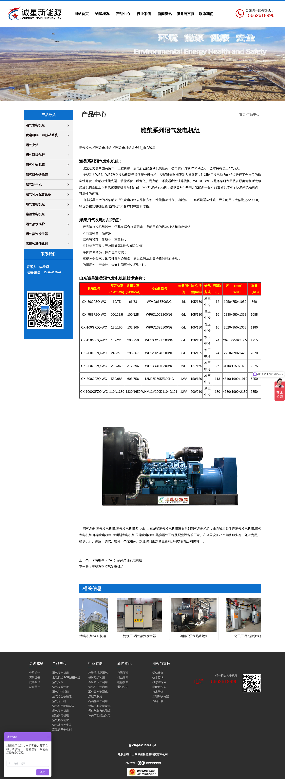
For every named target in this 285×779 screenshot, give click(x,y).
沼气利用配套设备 (38, 194)
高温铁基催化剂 (37, 244)
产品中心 (123, 14)
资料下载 (157, 701)
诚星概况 (102, 14)
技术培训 (157, 691)
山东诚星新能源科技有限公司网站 (176, 541)
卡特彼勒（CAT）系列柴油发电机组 (117, 560)
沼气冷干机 (34, 184)
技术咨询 (157, 677)
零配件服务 (159, 686)
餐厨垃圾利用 (96, 677)
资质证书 (34, 677)
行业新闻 (122, 677)
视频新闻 (122, 682)
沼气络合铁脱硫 (37, 174)
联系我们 (206, 14)
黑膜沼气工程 (165, 535)
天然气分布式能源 (99, 710)
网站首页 (81, 14)
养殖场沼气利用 (98, 682)
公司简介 (34, 672)
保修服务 (157, 672)
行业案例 (144, 14)
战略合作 (34, 682)
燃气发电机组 (35, 204)
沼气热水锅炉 (35, 224)
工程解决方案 (160, 696)
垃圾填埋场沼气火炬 (100, 672)
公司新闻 (122, 672)
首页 (242, 114)
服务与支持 (185, 14)
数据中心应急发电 (99, 705)
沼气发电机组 (35, 125)
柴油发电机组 (35, 214)
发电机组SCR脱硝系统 (42, 135)
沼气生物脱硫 (35, 164)
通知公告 (122, 686)
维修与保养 (159, 682)
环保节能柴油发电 (99, 715)
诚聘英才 (34, 686)
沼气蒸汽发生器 (37, 234)
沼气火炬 (32, 145)
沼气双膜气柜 (35, 155)
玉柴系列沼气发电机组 (108, 566)
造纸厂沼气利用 (98, 686)
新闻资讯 (165, 14)
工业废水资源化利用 (100, 691)
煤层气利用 (95, 696)
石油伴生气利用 (98, 701)
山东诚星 (89, 200)
